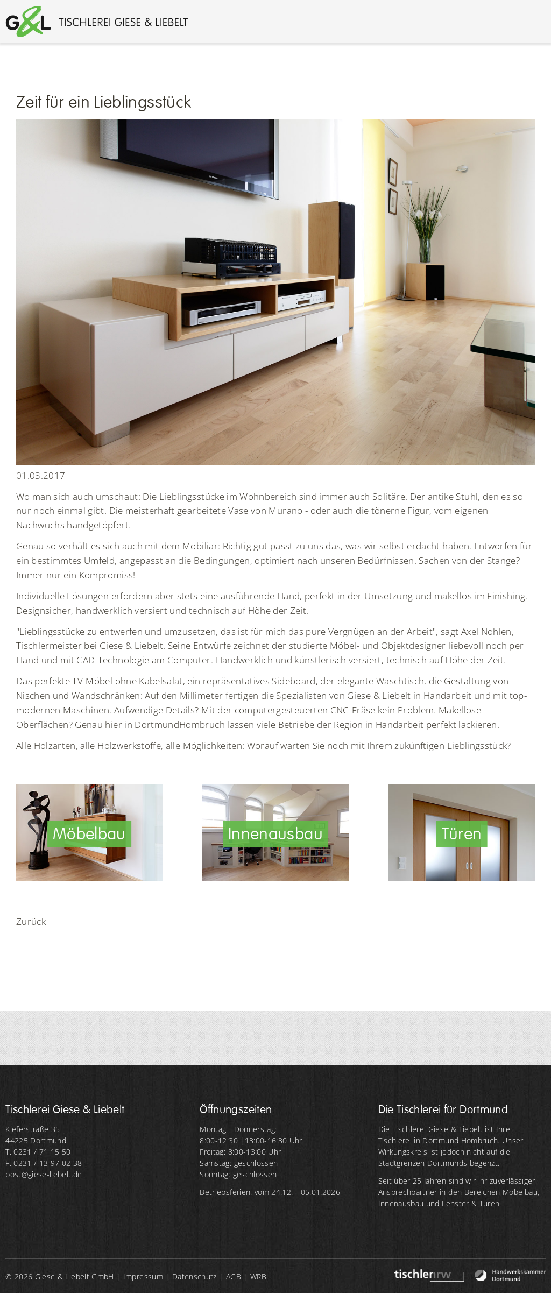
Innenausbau (401, 1203)
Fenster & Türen (470, 1203)
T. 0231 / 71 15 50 (37, 1152)
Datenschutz (194, 1276)
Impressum (143, 1276)
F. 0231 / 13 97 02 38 (43, 1163)
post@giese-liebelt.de (43, 1174)
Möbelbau (520, 1192)
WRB (258, 1276)
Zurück (31, 921)
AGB (233, 1276)
